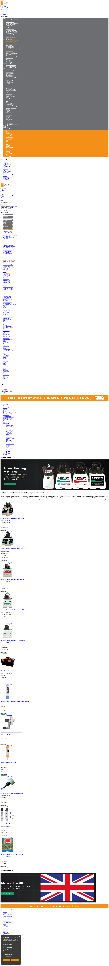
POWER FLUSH (6, 63)
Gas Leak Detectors (10, 47)
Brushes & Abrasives (10, 75)
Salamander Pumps (10, 444)
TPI (7, 154)
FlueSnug (8, 84)
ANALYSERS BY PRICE (11, 41)
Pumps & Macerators (7, 419)
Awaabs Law (6, 163)
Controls (5, 409)
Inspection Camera (10, 48)
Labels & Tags (6, 406)
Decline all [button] (15, 960)
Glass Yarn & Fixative (11, 89)
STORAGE (5, 127)
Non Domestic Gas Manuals (12, 32)
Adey (7, 131)
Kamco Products (9, 435)
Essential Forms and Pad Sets (12, 23)
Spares (7, 113)
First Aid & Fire (9, 80)
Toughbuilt (8, 156)
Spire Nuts (8, 116)
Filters (4, 411)
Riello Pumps (8, 440)
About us (5, 162)
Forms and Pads (7, 171)
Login (5, 14)
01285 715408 (3, 6)
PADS (4, 18)
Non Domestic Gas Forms (11, 24)
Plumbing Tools (9, 105)
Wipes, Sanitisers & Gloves (12, 124)
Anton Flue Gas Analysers (11, 44)
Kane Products (9, 437)
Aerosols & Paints (10, 72)
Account (3, 188)
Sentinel (7, 446)
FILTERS (5, 125)
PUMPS (4, 126)
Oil (7, 99)
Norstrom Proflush (10, 438)
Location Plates (9, 95)
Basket (3, 190)
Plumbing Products (7, 416)
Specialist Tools (9, 115)
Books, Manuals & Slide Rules (9, 413)
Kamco (7, 142)
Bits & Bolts (9, 74)
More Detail (9, 531)
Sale (4, 420)
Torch (7, 120)
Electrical (8, 79)
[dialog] (11, 950)
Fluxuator (8, 85)
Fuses (7, 87)
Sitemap (5, 176)
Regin (7, 146)
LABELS (5, 38)
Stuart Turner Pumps (10, 448)
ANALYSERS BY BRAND (12, 40)
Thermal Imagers (9, 58)
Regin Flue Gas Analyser (11, 53)
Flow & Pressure (9, 82)
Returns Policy (6, 173)
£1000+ (8, 59)
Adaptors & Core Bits (10, 70)
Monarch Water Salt (10, 96)
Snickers (8, 152)
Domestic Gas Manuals (11, 30)
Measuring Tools (9, 51)
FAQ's (5, 170)
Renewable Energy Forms (11, 26)
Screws (7, 109)
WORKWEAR (6, 128)
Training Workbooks (10, 37)
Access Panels (9, 69)
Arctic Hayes (9, 134)
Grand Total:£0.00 (4, 198)
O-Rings (8, 98)
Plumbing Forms (9, 25)
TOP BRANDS (6, 130)
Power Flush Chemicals (11, 66)
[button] (11, 962)
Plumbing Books (9, 33)
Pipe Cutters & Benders (11, 103)
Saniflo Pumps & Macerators (12, 442)
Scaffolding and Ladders (11, 108)
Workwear (5, 454)
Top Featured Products (7, 453)
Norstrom (8, 145)
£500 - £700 (8, 61)
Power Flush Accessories (11, 65)
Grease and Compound (11, 90)
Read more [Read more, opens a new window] (10, 944)
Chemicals (5, 408)
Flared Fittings (9, 81)
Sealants (8, 110)
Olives (7, 101)
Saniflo (7, 149)
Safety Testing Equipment (11, 106)
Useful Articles (6, 179)
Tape (7, 118)
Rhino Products (9, 147)
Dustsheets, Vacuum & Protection (13, 77)
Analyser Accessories (10, 43)
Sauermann (8, 151)
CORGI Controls (9, 137)
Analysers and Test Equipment (9, 412)
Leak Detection (9, 94)
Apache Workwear (9, 425)
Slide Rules (8, 36)
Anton (7, 132)
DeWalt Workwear (9, 433)
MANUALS (5, 27)
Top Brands (6, 178)
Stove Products (9, 117)
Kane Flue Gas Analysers (11, 49)
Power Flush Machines (11, 67)
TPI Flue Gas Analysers (11, 55)
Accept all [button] (6, 960)
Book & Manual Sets (10, 29)
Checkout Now (4, 204)
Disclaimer (6, 169)
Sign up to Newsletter (8, 174)
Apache (8, 133)
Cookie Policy (6, 166)
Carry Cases (8, 20)
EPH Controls (8, 434)
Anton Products (9, 429)
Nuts (7, 97)
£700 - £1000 (9, 62)
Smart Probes (9, 54)
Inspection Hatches (10, 91)
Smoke (7, 111)
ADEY (7, 424)
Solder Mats (8, 112)
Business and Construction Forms (13, 19)
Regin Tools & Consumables (9, 417)
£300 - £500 (8, 60)
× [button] (19, 936)
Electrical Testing (10, 46)
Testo (7, 155)
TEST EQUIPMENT (7, 39)
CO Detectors (9, 45)
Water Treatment (9, 123)
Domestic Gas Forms (10, 22)
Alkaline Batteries (10, 73)
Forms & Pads (6, 415)
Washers (8, 122)
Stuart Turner (9, 153)
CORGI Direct (9, 138)
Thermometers (9, 119)
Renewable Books (10, 34)
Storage (4, 422)
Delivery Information (8, 167)
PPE (7, 102)
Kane (7, 144)
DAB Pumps (9, 139)
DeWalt (7, 140)
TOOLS (4, 68)
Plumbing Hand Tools (10, 104)
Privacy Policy (6, 172)
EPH (7, 141)
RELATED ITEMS (10, 52)
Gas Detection (9, 88)
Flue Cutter (8, 83)
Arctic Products (9, 426)
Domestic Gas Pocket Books (12, 31)
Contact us (5, 165)
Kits (7, 92)
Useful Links (6, 180)
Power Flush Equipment (8, 418)
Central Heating (9, 76)
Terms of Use (6, 177)
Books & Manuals (7, 164)
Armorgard (8, 135)
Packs (4, 405)
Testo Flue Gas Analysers (11, 56)
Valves (4, 410)
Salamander (8, 148)
